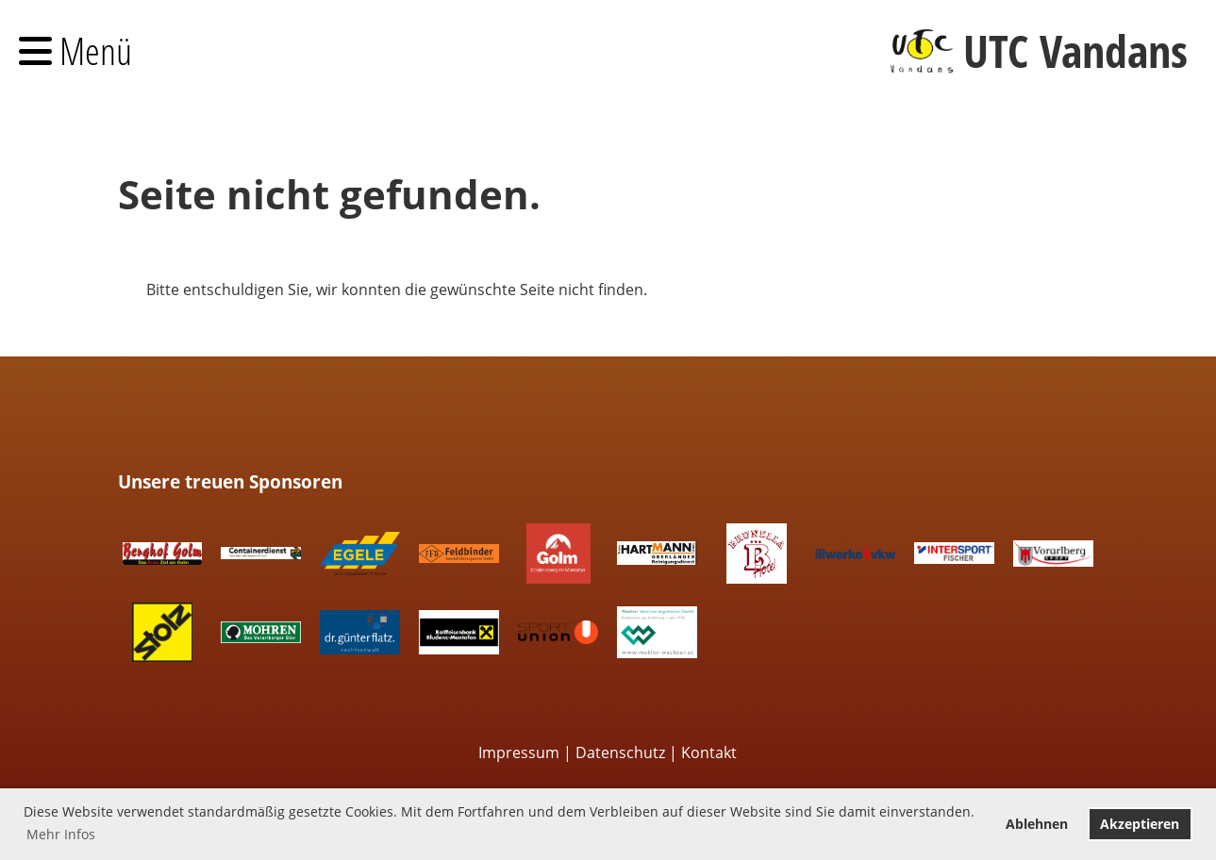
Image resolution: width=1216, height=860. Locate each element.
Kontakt (709, 752)
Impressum (518, 752)
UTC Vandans (1075, 50)
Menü (75, 50)
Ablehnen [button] (1037, 824)
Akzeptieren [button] (1139, 824)
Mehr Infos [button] (60, 834)
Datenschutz (620, 752)
